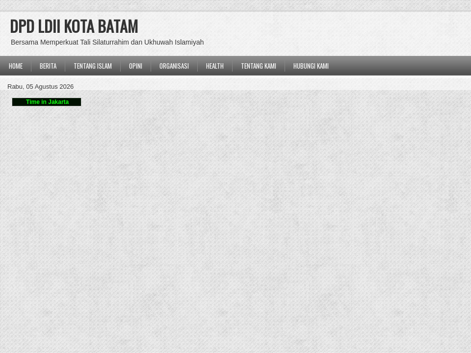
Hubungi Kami (311, 66)
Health (215, 66)
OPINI (135, 66)
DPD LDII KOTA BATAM (74, 25)
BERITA (48, 66)
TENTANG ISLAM (93, 66)
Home (16, 66)
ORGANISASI (174, 66)
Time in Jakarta (47, 102)
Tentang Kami (258, 66)
